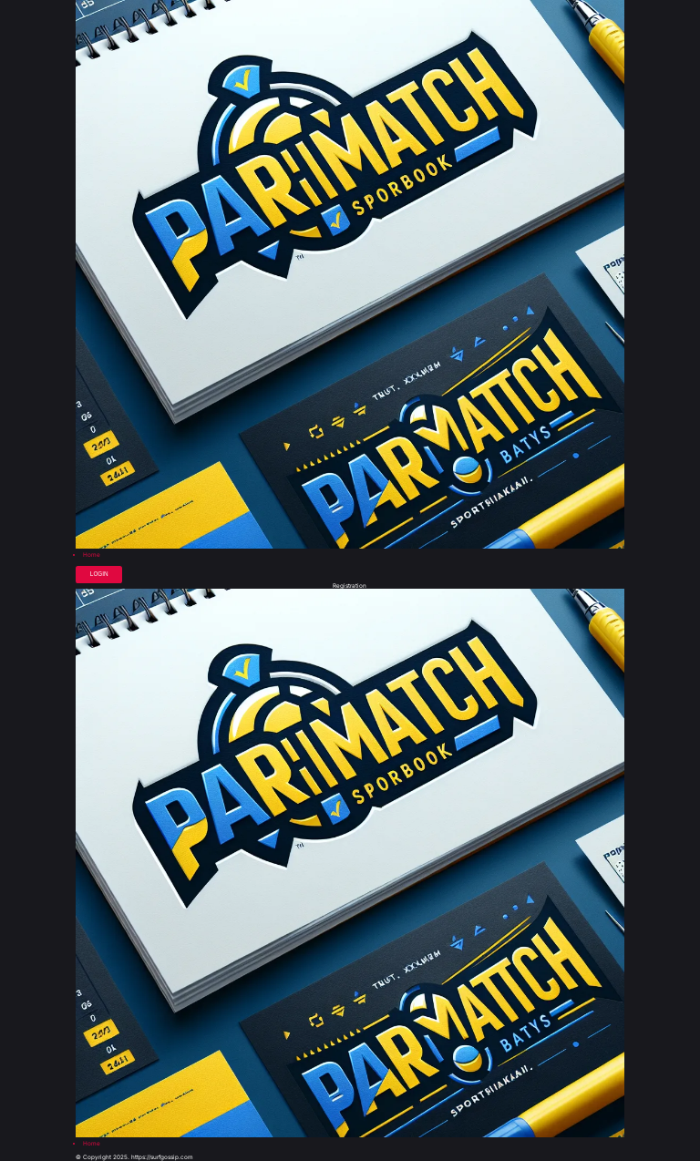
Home (91, 555)
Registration (349, 586)
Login (99, 573)
